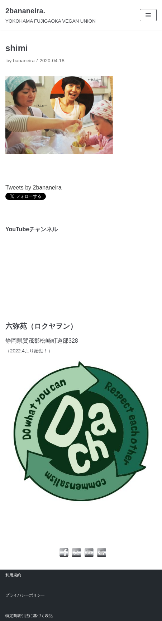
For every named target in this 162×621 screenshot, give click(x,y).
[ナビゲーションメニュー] (148, 15)
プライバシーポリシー (25, 595)
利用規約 (13, 575)
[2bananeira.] (50, 15)
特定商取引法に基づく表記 (29, 615)
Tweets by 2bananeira (33, 187)
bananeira (23, 60)
